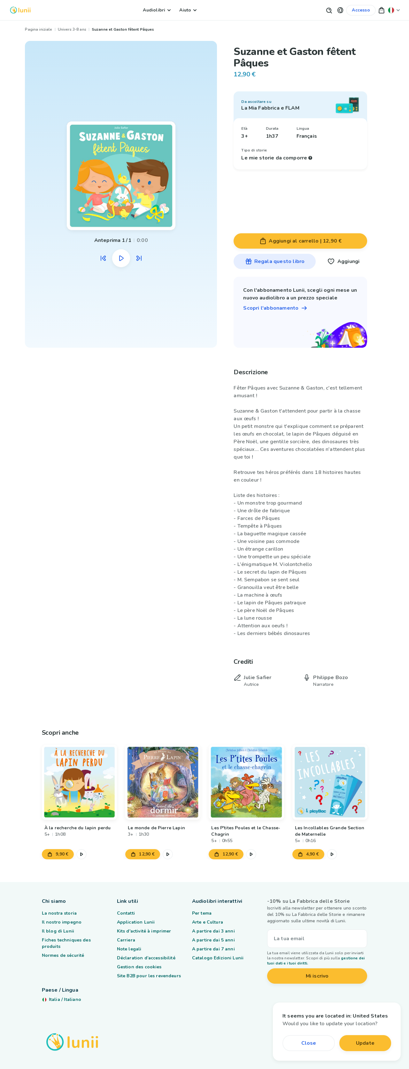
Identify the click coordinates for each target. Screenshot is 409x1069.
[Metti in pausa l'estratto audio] (121, 258)
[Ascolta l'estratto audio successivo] (139, 258)
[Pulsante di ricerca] (329, 10)
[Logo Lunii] (20, 10)
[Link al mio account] (360, 10)
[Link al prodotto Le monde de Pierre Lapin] (162, 782)
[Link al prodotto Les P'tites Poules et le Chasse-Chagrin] (246, 782)
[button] (340, 10)
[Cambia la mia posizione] (394, 10)
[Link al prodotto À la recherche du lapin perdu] (79, 782)
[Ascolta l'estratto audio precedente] (103, 258)
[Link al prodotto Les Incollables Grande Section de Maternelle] (329, 782)
